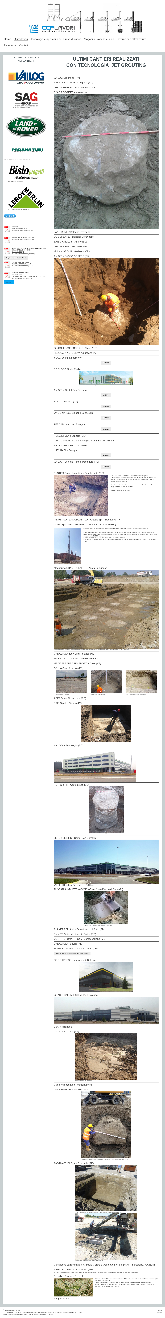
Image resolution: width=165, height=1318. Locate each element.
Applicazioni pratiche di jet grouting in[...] (24, 237)
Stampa (6, 1310)
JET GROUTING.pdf (18, 252)
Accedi (160, 1310)
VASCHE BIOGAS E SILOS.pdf (21, 264)
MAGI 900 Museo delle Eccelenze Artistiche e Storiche (72, 953)
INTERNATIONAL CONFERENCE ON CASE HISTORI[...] (29, 276)
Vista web (159, 1312)
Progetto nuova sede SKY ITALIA (16, 258)
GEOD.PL (9, 282)
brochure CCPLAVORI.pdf (19, 228)
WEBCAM (106, 362)
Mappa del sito (15, 1310)
